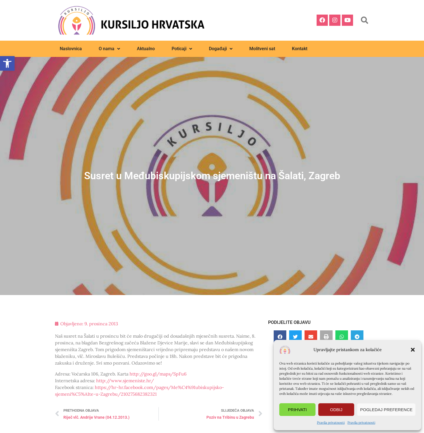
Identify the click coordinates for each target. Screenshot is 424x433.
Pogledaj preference (386, 409)
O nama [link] (109, 49)
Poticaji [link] (182, 49)
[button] (413, 350)
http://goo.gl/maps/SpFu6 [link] (158, 374)
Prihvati (297, 409)
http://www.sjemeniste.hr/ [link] (125, 380)
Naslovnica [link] (71, 48)
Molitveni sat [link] (262, 48)
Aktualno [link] (146, 48)
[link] (7, 63)
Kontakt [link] (299, 48)
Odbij (336, 409)
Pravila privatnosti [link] (331, 422)
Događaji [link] (220, 49)
